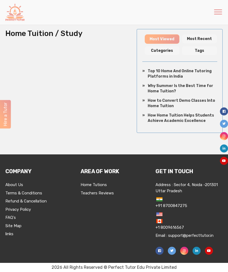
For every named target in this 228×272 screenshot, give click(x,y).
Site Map (13, 225)
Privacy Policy (18, 209)
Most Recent (199, 39)
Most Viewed (162, 39)
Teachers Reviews (97, 193)
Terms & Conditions (23, 193)
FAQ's (10, 217)
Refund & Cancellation (26, 201)
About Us (14, 184)
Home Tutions (94, 184)
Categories (162, 50)
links (9, 233)
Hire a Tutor (5, 114)
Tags (199, 50)
